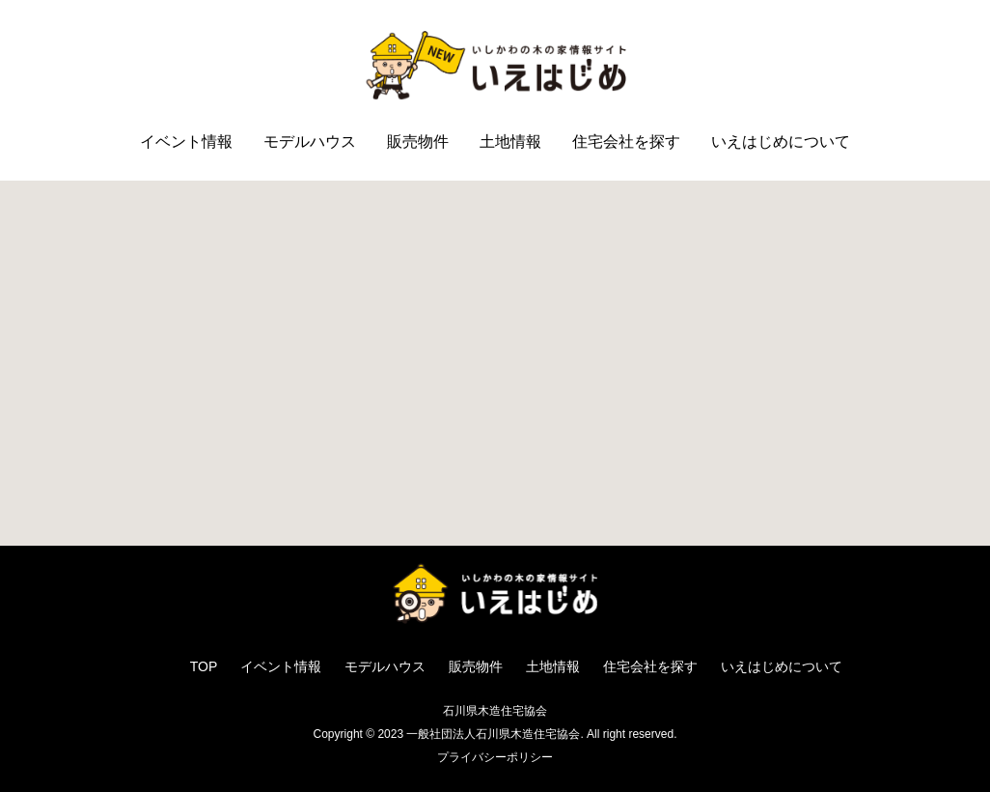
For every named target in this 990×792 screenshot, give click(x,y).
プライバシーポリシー (495, 757)
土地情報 (510, 141)
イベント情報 (186, 141)
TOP (204, 666)
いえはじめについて (780, 141)
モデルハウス (309, 141)
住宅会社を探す (626, 141)
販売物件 (418, 141)
